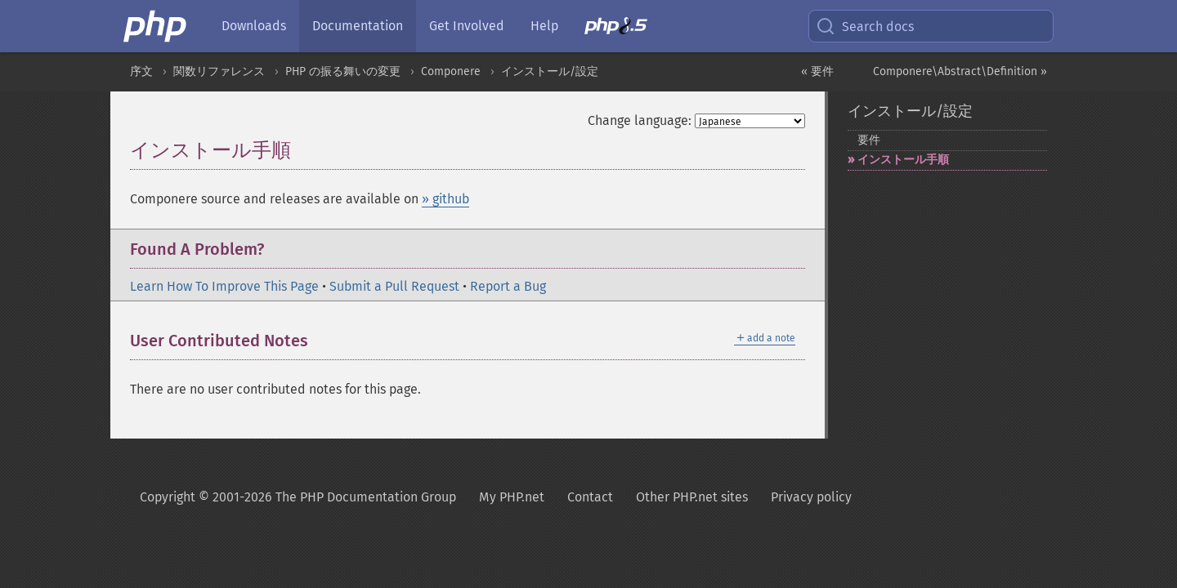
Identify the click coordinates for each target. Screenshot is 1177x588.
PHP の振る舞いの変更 (343, 71)
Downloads (254, 25)
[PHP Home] (156, 26)
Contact (590, 497)
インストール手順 (903, 160)
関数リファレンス (219, 71)
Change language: (639, 120)
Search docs (865, 26)
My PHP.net (511, 497)
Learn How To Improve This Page (224, 286)
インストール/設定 (549, 71)
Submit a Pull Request (394, 286)
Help (544, 25)
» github (445, 199)
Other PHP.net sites (692, 497)
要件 (868, 140)
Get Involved (466, 25)
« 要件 (817, 71)
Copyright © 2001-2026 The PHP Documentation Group (298, 497)
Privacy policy (811, 497)
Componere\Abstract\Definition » (960, 71)
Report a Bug (508, 286)
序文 (141, 71)
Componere (451, 71)
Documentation (357, 25)
